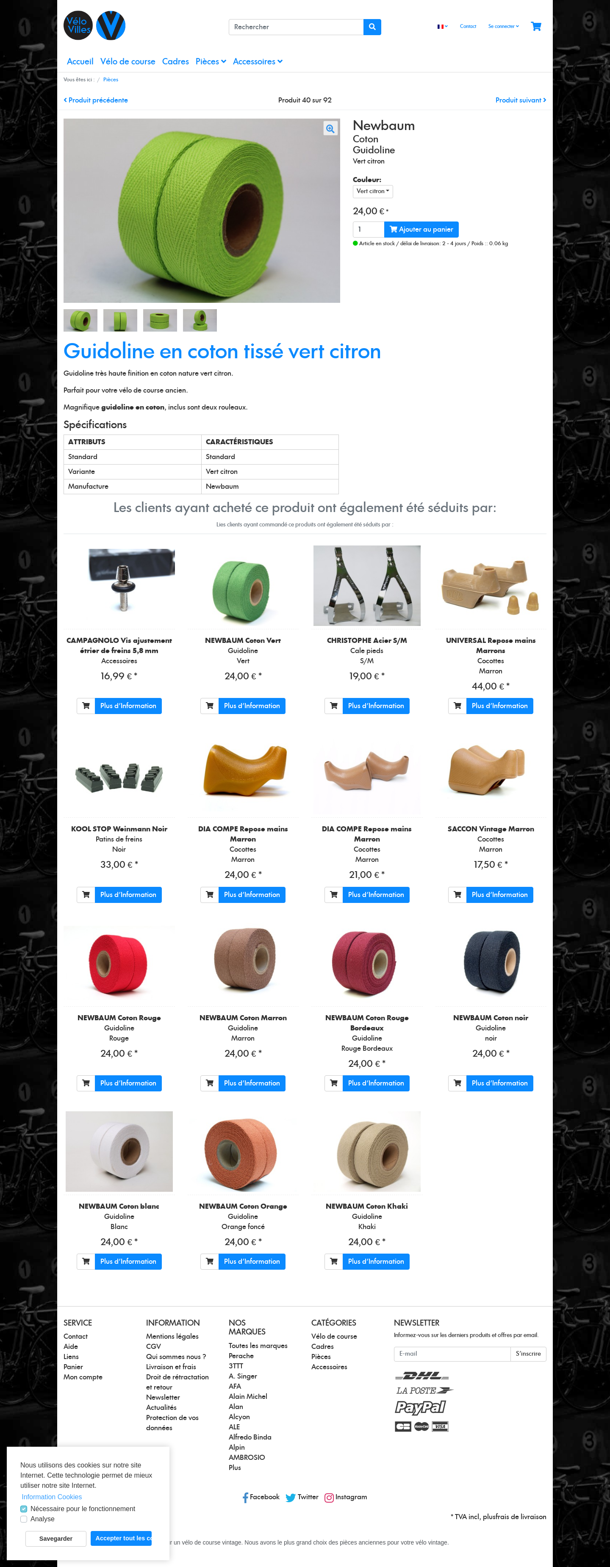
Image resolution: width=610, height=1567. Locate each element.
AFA (235, 1386)
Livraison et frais (171, 1367)
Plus (235, 1468)
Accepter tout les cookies (124, 1538)
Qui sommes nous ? (176, 1357)
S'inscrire (528, 1354)
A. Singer (243, 1376)
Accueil (80, 62)
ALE (234, 1427)
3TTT (236, 1366)
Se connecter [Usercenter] (503, 26)
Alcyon (239, 1417)
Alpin (237, 1447)
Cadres (175, 62)
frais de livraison (521, 1517)
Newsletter (163, 1397)
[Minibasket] (536, 27)
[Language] (443, 27)
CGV (153, 1346)
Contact (468, 26)
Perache (241, 1356)
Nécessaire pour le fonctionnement (82, 1508)
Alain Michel (248, 1396)
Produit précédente (96, 100)
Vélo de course (127, 62)
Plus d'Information (128, 706)
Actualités (161, 1407)
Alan (236, 1407)
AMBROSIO (247, 1457)
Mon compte (83, 1377)
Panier (73, 1367)
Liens (71, 1357)
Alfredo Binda (250, 1437)
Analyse (42, 1519)
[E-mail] (452, 1354)
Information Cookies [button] (52, 1497)
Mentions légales (172, 1336)
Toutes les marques (258, 1346)
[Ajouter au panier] (86, 706)
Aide (71, 1346)
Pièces (211, 61)
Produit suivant (521, 100)
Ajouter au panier (421, 229)
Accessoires (258, 61)
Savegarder (55, 1538)
